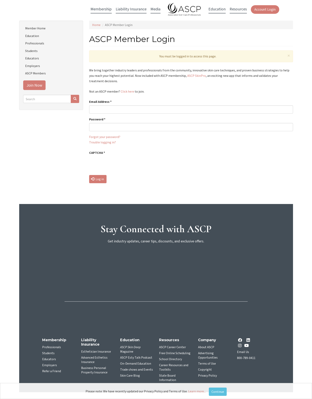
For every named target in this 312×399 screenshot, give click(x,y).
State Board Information (167, 377)
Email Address (100, 102)
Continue (217, 392)
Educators (32, 58)
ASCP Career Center (172, 347)
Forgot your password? (104, 137)
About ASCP (206, 347)
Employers (32, 66)
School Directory (170, 359)
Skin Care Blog (130, 375)
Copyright (205, 369)
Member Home (35, 28)
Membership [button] (72, 9)
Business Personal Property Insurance (94, 370)
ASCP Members (35, 73)
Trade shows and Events (136, 369)
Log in (97, 179)
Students (31, 51)
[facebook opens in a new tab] (241, 340)
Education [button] (188, 9)
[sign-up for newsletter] (156, 262)
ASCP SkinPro (196, 76)
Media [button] (127, 9)
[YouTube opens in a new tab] (247, 345)
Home (96, 25)
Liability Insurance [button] (102, 9)
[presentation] (119, 164)
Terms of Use (207, 363)
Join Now (34, 85)
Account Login (236, 9)
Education (32, 36)
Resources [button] (209, 9)
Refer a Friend (51, 371)
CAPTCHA (97, 153)
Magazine (130, 349)
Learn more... (197, 391)
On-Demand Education (135, 363)
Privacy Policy (207, 375)
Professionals (34, 43)
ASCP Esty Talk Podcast (136, 357)
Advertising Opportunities (208, 355)
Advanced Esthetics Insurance (94, 359)
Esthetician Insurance (96, 351)
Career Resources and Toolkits (173, 367)
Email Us (243, 352)
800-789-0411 (246, 358)
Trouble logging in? (102, 142)
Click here (127, 91)
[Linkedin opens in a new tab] (249, 340)
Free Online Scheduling (174, 353)
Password (97, 119)
